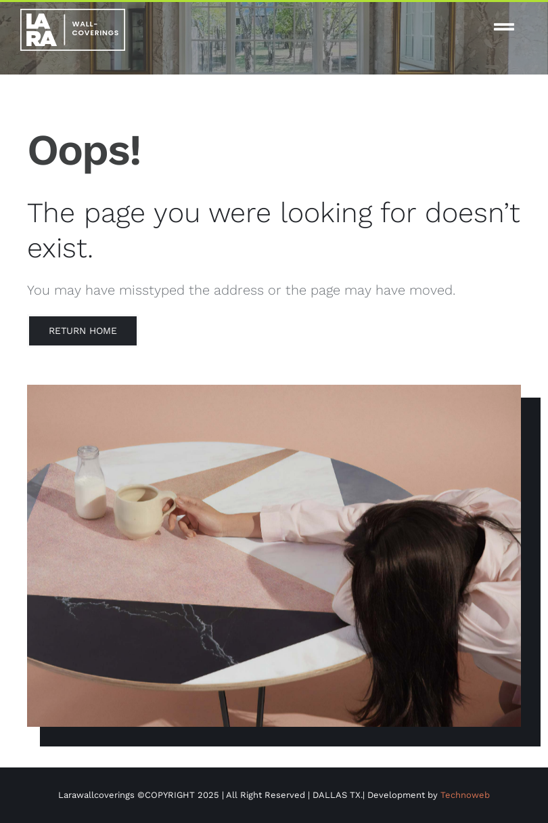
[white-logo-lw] (72, 13)
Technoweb (465, 795)
